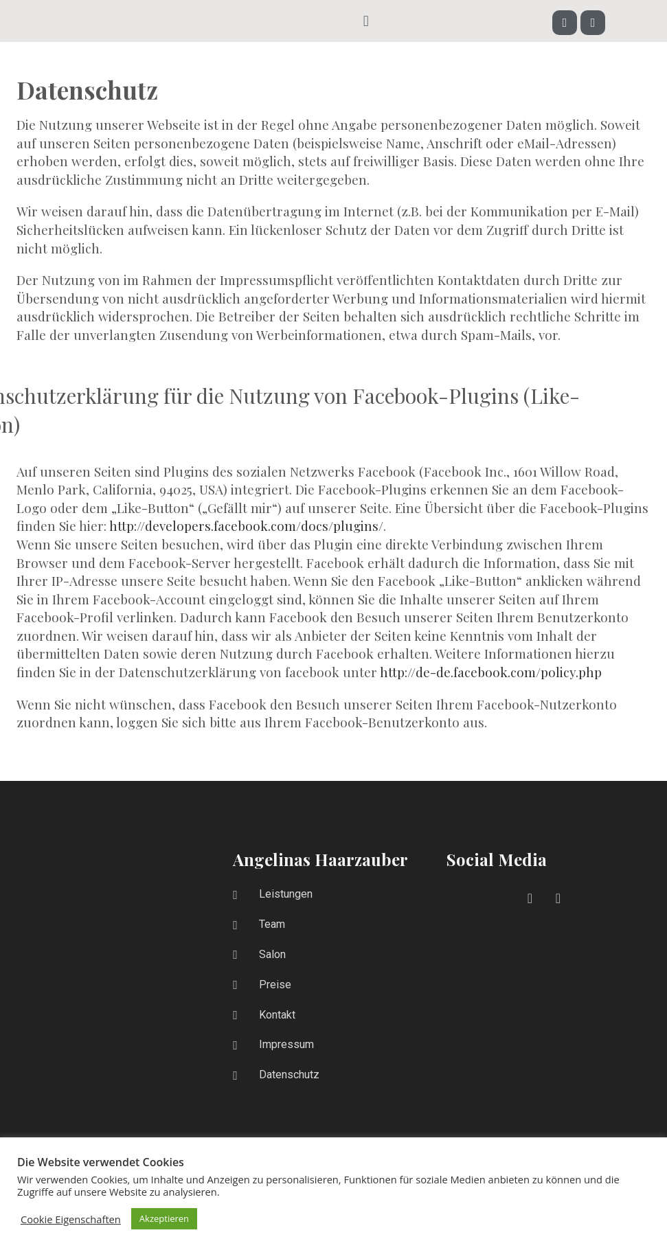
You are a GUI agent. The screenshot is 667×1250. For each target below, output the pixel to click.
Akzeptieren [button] (164, 1218)
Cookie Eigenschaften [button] (71, 1219)
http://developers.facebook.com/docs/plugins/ (246, 525)
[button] (366, 20)
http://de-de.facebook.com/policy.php (491, 672)
